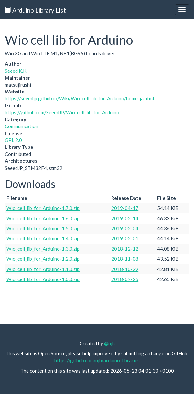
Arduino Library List (35, 10)
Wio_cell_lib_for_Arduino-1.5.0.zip (43, 228)
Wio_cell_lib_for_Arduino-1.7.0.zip (43, 208)
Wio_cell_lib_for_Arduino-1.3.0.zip (43, 249)
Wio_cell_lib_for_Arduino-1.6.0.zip (43, 218)
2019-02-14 (124, 218)
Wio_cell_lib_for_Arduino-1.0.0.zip (43, 279)
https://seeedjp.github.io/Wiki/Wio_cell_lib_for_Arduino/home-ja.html (79, 98)
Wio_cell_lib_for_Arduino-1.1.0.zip (43, 269)
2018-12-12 (124, 249)
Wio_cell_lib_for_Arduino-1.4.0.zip (43, 238)
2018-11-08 (124, 259)
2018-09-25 (124, 279)
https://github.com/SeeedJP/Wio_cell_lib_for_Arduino (62, 112)
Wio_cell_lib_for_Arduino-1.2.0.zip (43, 259)
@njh (109, 343)
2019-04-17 (124, 208)
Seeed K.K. (16, 71)
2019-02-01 (124, 238)
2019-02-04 (124, 228)
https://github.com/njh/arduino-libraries (97, 360)
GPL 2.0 (13, 140)
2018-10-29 (124, 269)
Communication (21, 126)
